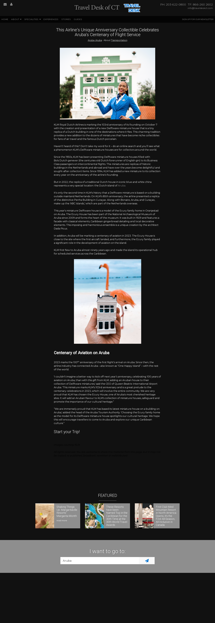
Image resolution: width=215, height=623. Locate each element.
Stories (66, 19)
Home (4, 19)
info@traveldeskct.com (200, 8)
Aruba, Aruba (95, 40)
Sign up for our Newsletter (198, 19)
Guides (78, 19)
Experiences (51, 19)
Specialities (31, 19)
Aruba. (122, 185)
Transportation (119, 40)
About (15, 19)
